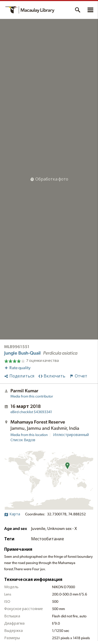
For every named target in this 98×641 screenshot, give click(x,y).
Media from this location (29, 435)
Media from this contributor (31, 396)
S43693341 (31, 412)
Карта (12, 514)
